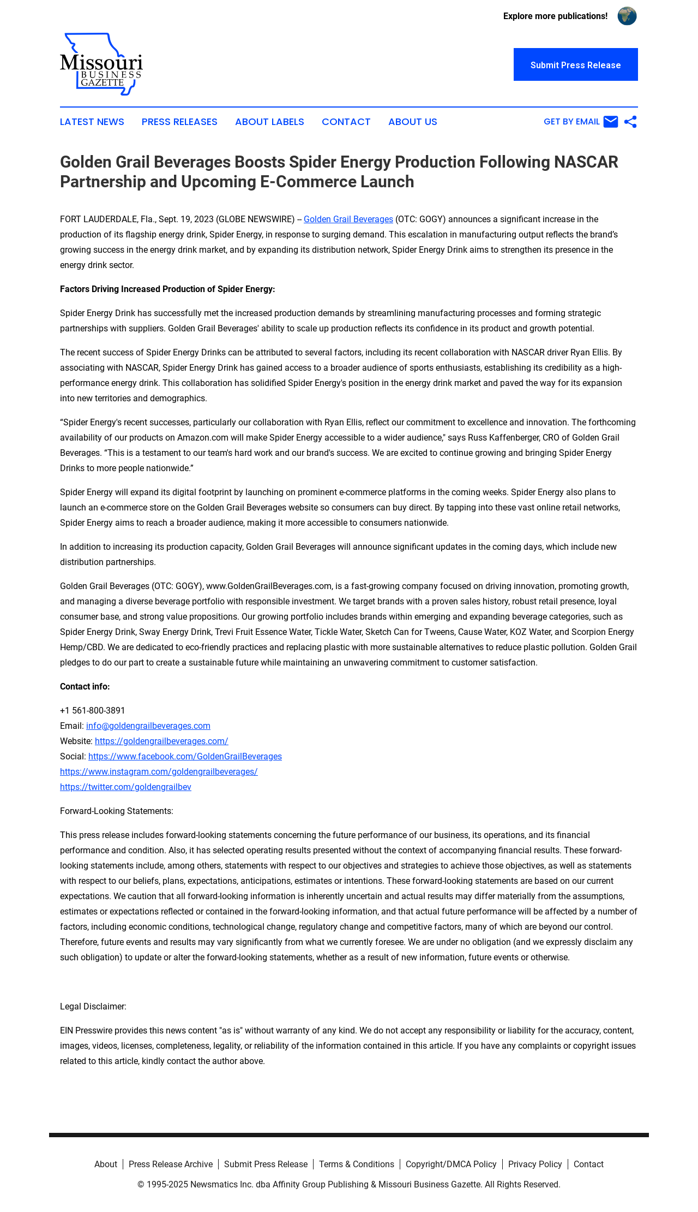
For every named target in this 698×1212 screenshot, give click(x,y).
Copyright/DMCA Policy (451, 1164)
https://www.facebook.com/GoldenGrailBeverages (185, 756)
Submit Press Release (266, 1164)
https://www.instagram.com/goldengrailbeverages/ (159, 772)
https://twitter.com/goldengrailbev (125, 787)
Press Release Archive (171, 1164)
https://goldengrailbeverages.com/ (161, 741)
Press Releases (180, 122)
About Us (412, 122)
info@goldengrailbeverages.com (148, 726)
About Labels (269, 122)
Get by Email (581, 121)
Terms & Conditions (356, 1164)
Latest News (92, 122)
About (105, 1164)
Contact (346, 122)
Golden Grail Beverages (348, 219)
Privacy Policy (535, 1164)
